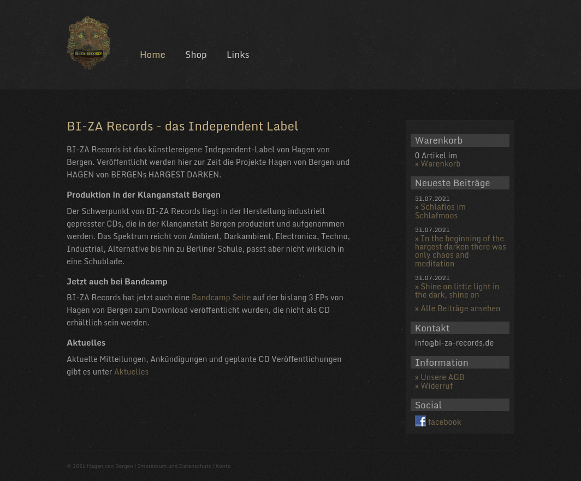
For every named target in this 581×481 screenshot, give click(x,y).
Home (152, 54)
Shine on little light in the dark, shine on (457, 290)
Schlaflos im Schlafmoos (440, 210)
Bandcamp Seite (221, 297)
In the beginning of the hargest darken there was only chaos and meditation (460, 251)
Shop (196, 54)
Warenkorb (440, 163)
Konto (222, 465)
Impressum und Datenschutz (174, 465)
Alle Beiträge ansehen (460, 308)
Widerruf (436, 385)
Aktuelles (131, 371)
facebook (444, 421)
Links (238, 54)
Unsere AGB (442, 377)
